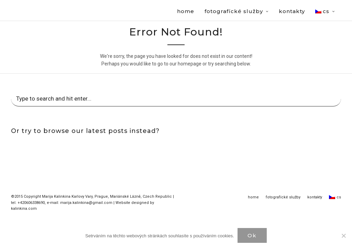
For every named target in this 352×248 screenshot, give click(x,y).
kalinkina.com (24, 209)
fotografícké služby (283, 197)
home (253, 197)
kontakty (314, 197)
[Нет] (343, 235)
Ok (252, 235)
